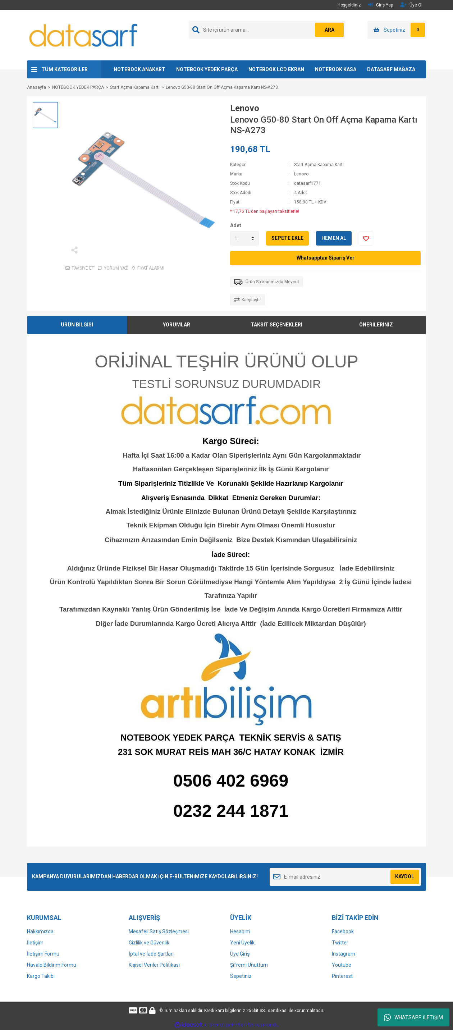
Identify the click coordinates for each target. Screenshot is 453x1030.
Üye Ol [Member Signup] (411, 5)
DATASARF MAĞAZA (391, 69)
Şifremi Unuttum (249, 965)
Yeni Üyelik (242, 943)
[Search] (267, 30)
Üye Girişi (240, 954)
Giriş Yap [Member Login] (380, 5)
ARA (329, 30)
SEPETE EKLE (287, 238)
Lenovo (244, 108)
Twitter (340, 943)
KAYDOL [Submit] (404, 876)
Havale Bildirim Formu (51, 965)
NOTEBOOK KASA (335, 69)
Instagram (343, 954)
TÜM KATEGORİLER (64, 69)
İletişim (35, 943)
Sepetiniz (241, 976)
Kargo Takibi (41, 976)
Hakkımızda (40, 931)
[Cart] (397, 30)
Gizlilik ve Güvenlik (149, 943)
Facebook (343, 931)
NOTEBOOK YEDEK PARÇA (207, 69)
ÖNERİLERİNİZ (376, 325)
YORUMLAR (176, 325)
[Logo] (83, 34)
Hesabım (240, 931)
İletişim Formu (43, 954)
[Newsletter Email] (345, 877)
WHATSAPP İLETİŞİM (413, 1017)
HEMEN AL (333, 238)
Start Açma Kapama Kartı (319, 164)
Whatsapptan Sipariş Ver (325, 258)
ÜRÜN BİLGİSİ (77, 325)
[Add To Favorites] (366, 238)
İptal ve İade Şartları (151, 954)
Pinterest (342, 976)
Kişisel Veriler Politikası (154, 965)
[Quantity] (244, 238)
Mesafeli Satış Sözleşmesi (159, 931)
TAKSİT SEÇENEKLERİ (276, 325)
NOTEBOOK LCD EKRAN (276, 69)
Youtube (341, 965)
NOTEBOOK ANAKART (139, 69)
